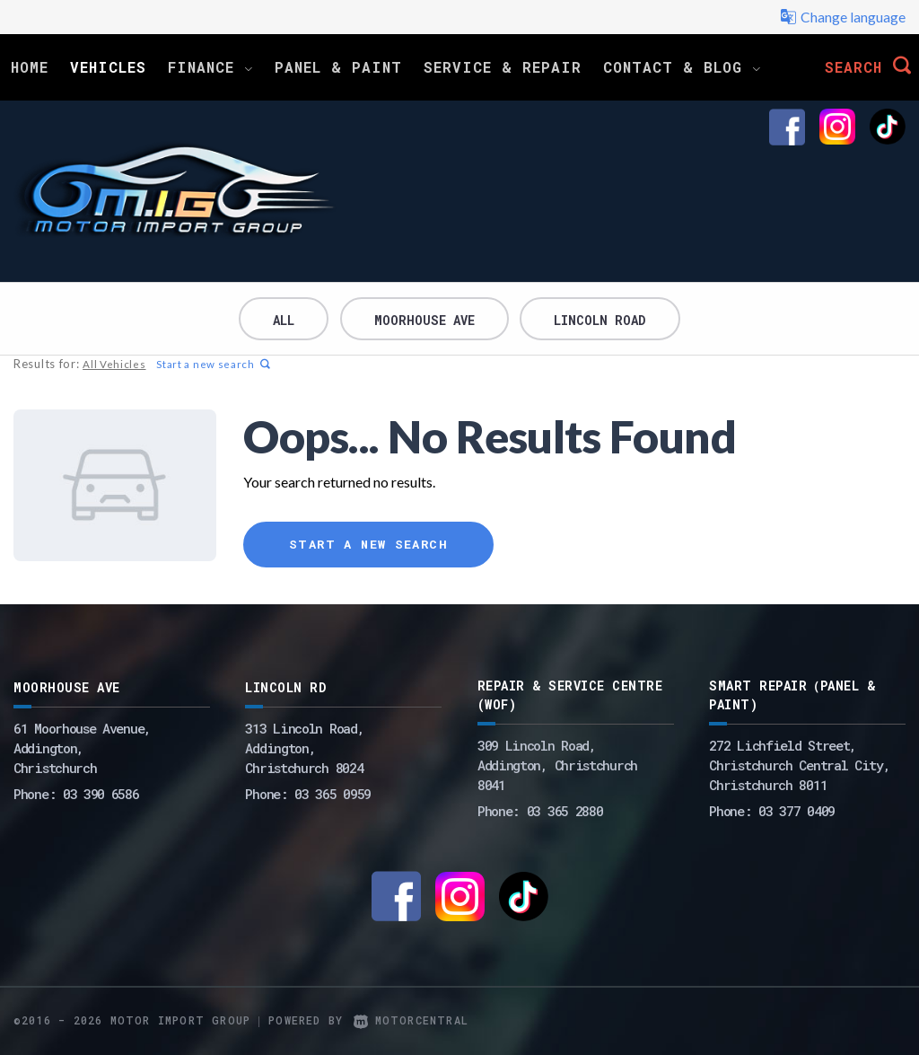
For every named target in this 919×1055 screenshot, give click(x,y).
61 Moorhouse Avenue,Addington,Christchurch (82, 748)
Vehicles (108, 66)
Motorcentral (411, 1020)
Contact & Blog (682, 66)
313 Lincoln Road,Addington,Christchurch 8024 (304, 748)
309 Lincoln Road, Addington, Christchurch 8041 (557, 765)
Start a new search (210, 364)
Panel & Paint (338, 66)
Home (29, 66)
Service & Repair (503, 66)
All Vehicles (113, 364)
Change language (843, 17)
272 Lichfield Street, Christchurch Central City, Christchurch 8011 (799, 765)
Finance (210, 66)
